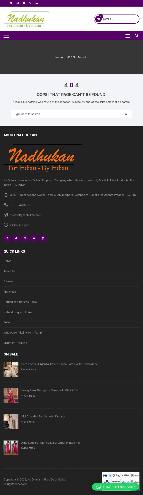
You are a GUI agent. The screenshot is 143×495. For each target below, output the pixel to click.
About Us (9, 271)
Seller (7, 322)
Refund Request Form (18, 312)
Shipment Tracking (15, 343)
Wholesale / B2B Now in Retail (23, 332)
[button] (115, 487)
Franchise (10, 291)
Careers (9, 281)
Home (7, 261)
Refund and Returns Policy (20, 302)
